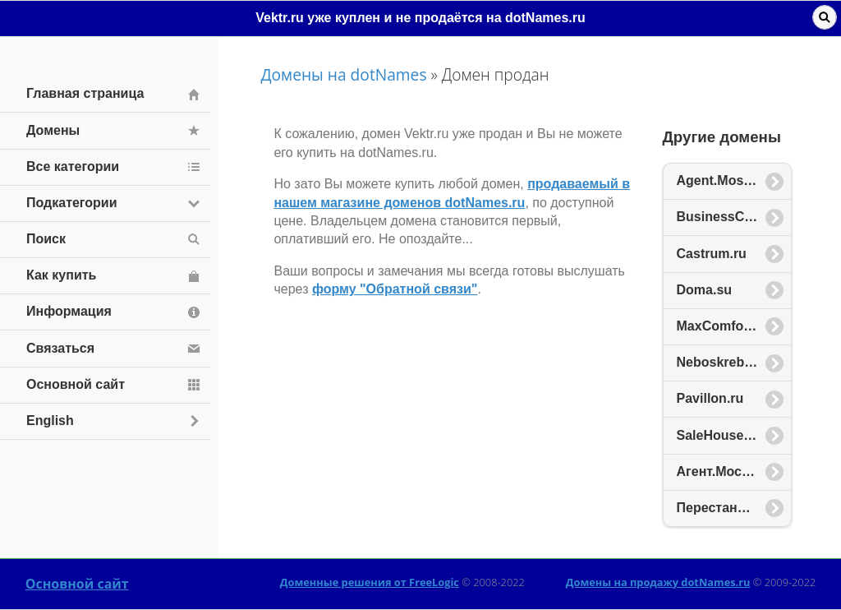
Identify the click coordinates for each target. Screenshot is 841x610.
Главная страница (85, 93)
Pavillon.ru (710, 398)
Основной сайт (77, 584)
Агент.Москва (720, 471)
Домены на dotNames (343, 74)
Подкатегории (71, 203)
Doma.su (705, 290)
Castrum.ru (712, 254)
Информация (69, 311)
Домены (53, 130)
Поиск (46, 239)
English (50, 420)
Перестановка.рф (734, 508)
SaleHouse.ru (719, 435)
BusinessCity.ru (726, 217)
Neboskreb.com (726, 362)
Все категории (72, 166)
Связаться (60, 348)
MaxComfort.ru (723, 326)
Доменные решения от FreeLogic (369, 582)
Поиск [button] (824, 17)
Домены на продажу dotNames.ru (658, 582)
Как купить (61, 275)
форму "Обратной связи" (394, 289)
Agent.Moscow (723, 180)
